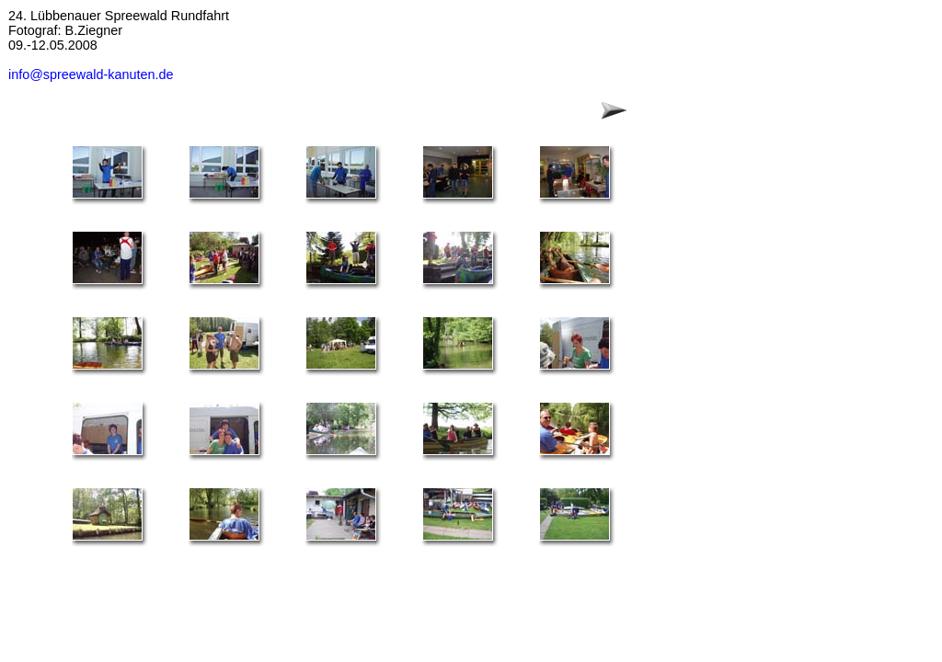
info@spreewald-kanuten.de (90, 74)
